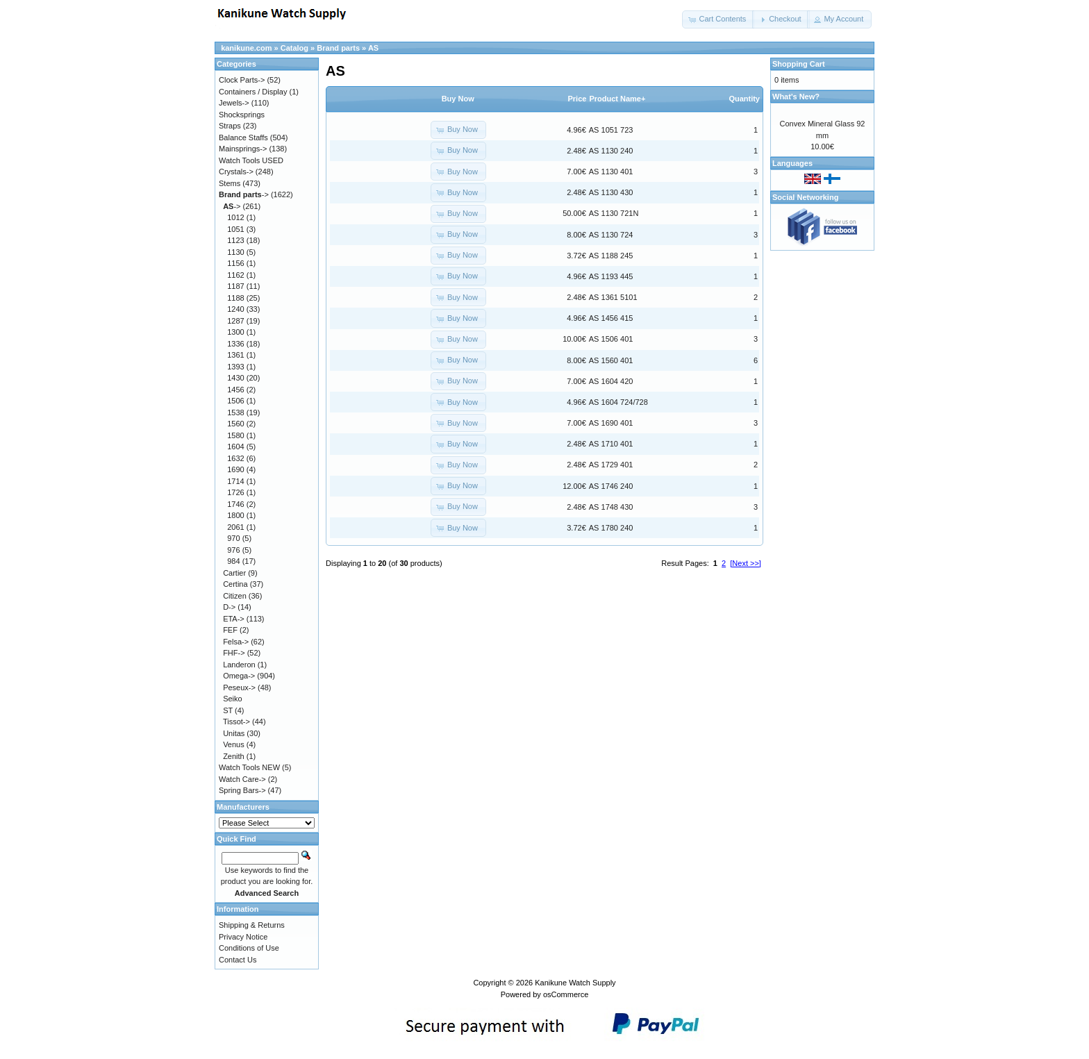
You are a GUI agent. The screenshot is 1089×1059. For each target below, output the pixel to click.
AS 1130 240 (611, 151)
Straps (230, 126)
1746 (235, 504)
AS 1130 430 (611, 192)
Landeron (239, 664)
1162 (235, 275)
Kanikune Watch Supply (575, 982)
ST (228, 710)
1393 (235, 366)
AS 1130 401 (611, 171)
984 (233, 561)
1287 (235, 321)
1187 (235, 286)
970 (233, 538)
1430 (235, 378)
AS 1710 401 (611, 444)
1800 (235, 515)
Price (576, 98)
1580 (235, 435)
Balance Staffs (243, 137)
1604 (235, 446)
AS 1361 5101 (613, 297)
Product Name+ (617, 98)
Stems (229, 183)
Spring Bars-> (242, 790)
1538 (235, 412)
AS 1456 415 (611, 318)
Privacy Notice (243, 937)
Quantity (744, 98)
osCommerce (565, 994)
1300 (235, 332)
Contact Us (237, 960)
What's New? (796, 96)
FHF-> (233, 653)
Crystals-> (236, 171)
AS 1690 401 (611, 423)
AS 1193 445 (611, 276)
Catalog (294, 48)
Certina (235, 584)
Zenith (233, 756)
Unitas (233, 733)
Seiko (232, 698)
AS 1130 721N (614, 213)
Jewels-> (234, 103)
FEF (230, 630)
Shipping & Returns (252, 925)
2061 (235, 527)
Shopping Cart (798, 64)
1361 (235, 355)
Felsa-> (236, 641)
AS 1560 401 (611, 360)
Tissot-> (236, 721)
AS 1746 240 (611, 486)
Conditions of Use (249, 948)
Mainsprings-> (243, 148)
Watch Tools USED (251, 160)
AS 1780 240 (611, 528)
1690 (235, 469)
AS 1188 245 (611, 255)
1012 (235, 217)
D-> (229, 607)
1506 (235, 401)
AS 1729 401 (611, 464)
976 (233, 550)
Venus (233, 744)
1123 (235, 240)
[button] (718, 19)
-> (244, 194)
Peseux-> (239, 687)
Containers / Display (253, 91)
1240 (235, 309)
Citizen (235, 596)
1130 (235, 252)
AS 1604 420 (611, 381)
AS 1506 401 (611, 339)
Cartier (234, 573)
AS (373, 48)
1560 (235, 423)
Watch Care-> (242, 779)
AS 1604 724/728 (618, 402)
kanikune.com (246, 48)
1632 (235, 458)
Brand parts (338, 48)
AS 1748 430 (611, 507)
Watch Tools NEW (249, 767)
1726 (235, 492)
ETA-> (233, 619)
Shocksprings (242, 114)
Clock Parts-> (242, 80)
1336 (235, 344)
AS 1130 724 (611, 235)
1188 (235, 298)
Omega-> (239, 676)
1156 (235, 263)
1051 (235, 229)
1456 (235, 389)
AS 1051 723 (611, 130)
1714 (235, 481)
